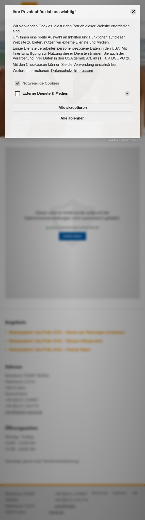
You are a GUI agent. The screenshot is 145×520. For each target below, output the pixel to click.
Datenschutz (61, 70)
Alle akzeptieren (72, 107)
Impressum (83, 70)
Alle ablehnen (72, 118)
